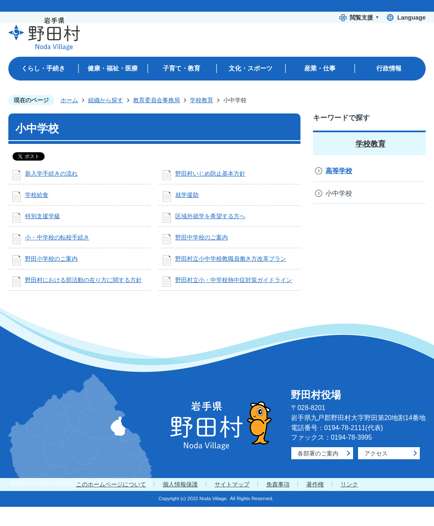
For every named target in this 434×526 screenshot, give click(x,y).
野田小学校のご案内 (51, 258)
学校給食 (36, 194)
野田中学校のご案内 (201, 237)
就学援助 (187, 194)
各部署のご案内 (318, 453)
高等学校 (339, 170)
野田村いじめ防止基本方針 (210, 173)
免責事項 (278, 484)
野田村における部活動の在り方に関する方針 (83, 280)
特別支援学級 (42, 216)
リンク (349, 484)
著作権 (315, 484)
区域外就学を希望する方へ (210, 216)
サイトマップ (232, 484)
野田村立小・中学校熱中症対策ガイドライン (233, 280)
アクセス (376, 453)
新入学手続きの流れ (51, 173)
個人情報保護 (180, 484)
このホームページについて (111, 484)
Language (411, 17)
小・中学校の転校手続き (57, 237)
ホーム (69, 100)
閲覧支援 (361, 17)
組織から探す (105, 100)
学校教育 (201, 100)
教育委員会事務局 (156, 100)
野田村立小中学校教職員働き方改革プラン (230, 258)
